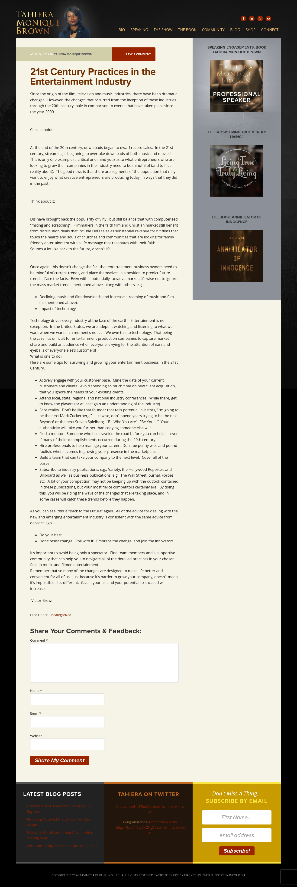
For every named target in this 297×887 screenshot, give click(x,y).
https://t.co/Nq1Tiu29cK (134, 806)
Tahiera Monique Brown (61, 19)
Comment (39, 640)
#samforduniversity (163, 822)
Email (35, 713)
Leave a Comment (137, 54)
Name (36, 690)
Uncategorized (60, 615)
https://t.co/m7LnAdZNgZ (135, 827)
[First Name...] (236, 817)
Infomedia (237, 875)
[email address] (236, 835)
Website (36, 736)
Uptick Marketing (187, 875)
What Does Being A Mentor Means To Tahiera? (62, 846)
